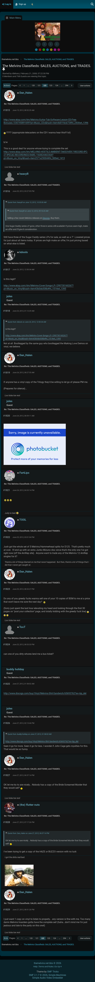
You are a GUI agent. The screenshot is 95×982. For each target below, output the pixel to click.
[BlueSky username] (44, 44)
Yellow (51, 49)
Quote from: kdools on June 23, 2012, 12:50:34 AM (27, 322)
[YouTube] (56, 44)
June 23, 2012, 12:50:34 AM (23, 270)
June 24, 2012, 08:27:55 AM (23, 373)
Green (43, 49)
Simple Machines (57, 975)
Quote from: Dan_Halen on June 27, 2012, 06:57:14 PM (28, 833)
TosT (22, 627)
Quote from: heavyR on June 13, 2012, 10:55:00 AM (27, 202)
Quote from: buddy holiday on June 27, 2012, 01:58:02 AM (30, 734)
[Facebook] (38, 44)
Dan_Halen (25, 92)
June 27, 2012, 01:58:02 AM (23, 684)
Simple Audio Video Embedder (47, 977)
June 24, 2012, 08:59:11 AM (23, 416)
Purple (55, 49)
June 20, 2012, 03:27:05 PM (23, 191)
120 (33, 86)
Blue (47, 49)
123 (50, 86)
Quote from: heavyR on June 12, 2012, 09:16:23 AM (29, 211)
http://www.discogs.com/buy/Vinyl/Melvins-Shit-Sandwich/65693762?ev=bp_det (45, 693)
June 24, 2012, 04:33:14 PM (23, 490)
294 (66, 86)
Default (36, 49)
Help (35, 966)
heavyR (24, 173)
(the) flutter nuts (29, 804)
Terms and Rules (46, 966)
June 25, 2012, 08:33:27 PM (23, 589)
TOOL (22, 519)
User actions (85, 86)
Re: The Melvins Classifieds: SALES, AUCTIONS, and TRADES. (32, 104)
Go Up (6, 938)
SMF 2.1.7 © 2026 (38, 975)
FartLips (24, 472)
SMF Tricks (53, 971)
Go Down (7, 85)
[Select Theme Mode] (32, 4)
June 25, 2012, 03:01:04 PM (23, 537)
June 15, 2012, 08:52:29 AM (23, 110)
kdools (23, 252)
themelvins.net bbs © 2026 (47, 963)
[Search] (92, 4)
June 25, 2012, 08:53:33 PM (23, 645)
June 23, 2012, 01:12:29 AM (23, 311)
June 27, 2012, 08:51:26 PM (23, 910)
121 (39, 86)
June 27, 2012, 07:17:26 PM (23, 822)
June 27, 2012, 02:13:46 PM (23, 723)
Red (40, 49)
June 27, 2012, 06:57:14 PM (23, 775)
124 (56, 86)
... (28, 86)
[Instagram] (50, 44)
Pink (58, 49)
